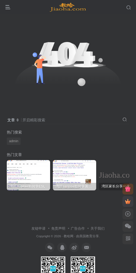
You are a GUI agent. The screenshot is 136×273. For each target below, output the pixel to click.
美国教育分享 (89, 236)
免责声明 (58, 228)
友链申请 (38, 228)
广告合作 (78, 228)
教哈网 (68, 236)
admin (13, 141)
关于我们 (97, 228)
